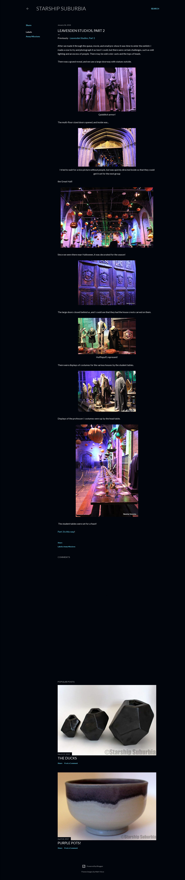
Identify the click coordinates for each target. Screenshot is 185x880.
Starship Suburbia (61, 8)
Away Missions (33, 36)
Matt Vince (99, 872)
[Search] (155, 8)
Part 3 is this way (66, 531)
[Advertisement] (107, 653)
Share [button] (28, 25)
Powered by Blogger (92, 866)
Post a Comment (71, 763)
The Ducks (67, 758)
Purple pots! (69, 843)
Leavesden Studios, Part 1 (82, 38)
